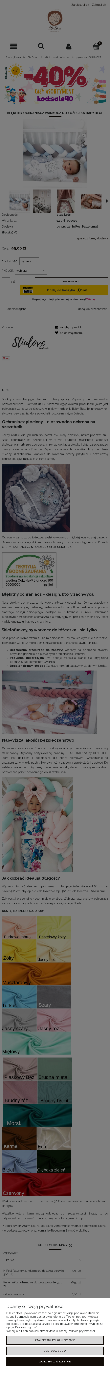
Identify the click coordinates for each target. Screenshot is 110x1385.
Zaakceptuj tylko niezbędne (55, 1340)
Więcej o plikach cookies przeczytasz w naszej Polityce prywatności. (50, 1331)
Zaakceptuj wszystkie (55, 1361)
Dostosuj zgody (55, 1351)
